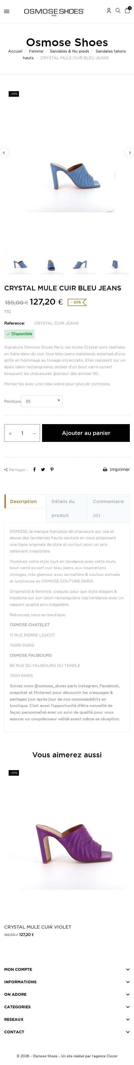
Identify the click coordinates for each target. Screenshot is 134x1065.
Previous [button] (4, 152)
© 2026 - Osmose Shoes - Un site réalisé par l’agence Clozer (67, 1056)
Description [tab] (23, 501)
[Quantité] (22, 433)
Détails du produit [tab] (63, 508)
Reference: (14, 323)
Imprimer (116, 469)
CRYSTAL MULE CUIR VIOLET (37, 926)
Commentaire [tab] (108, 508)
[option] (67, 163)
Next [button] (130, 152)
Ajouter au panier (86, 433)
